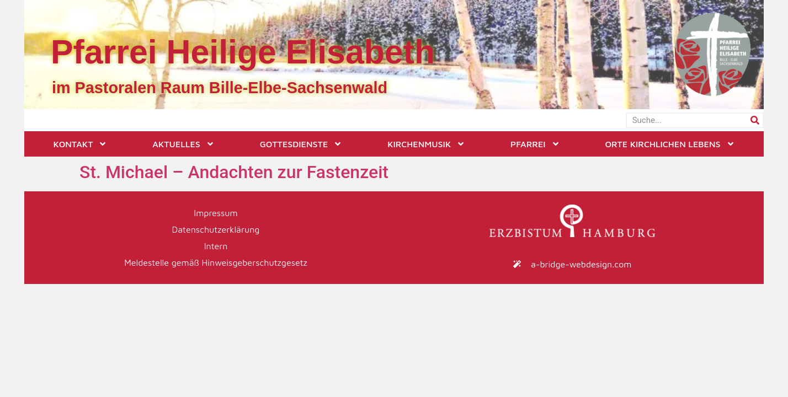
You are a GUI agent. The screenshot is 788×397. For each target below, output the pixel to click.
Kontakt (80, 144)
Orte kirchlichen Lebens (669, 144)
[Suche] (755, 120)
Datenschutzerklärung (216, 229)
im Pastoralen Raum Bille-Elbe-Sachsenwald (219, 87)
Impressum (215, 213)
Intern (216, 246)
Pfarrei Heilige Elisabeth (243, 52)
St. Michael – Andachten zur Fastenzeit (233, 172)
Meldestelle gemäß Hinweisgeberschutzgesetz (215, 262)
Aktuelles (183, 144)
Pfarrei (535, 144)
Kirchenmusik (426, 144)
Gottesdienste (301, 144)
